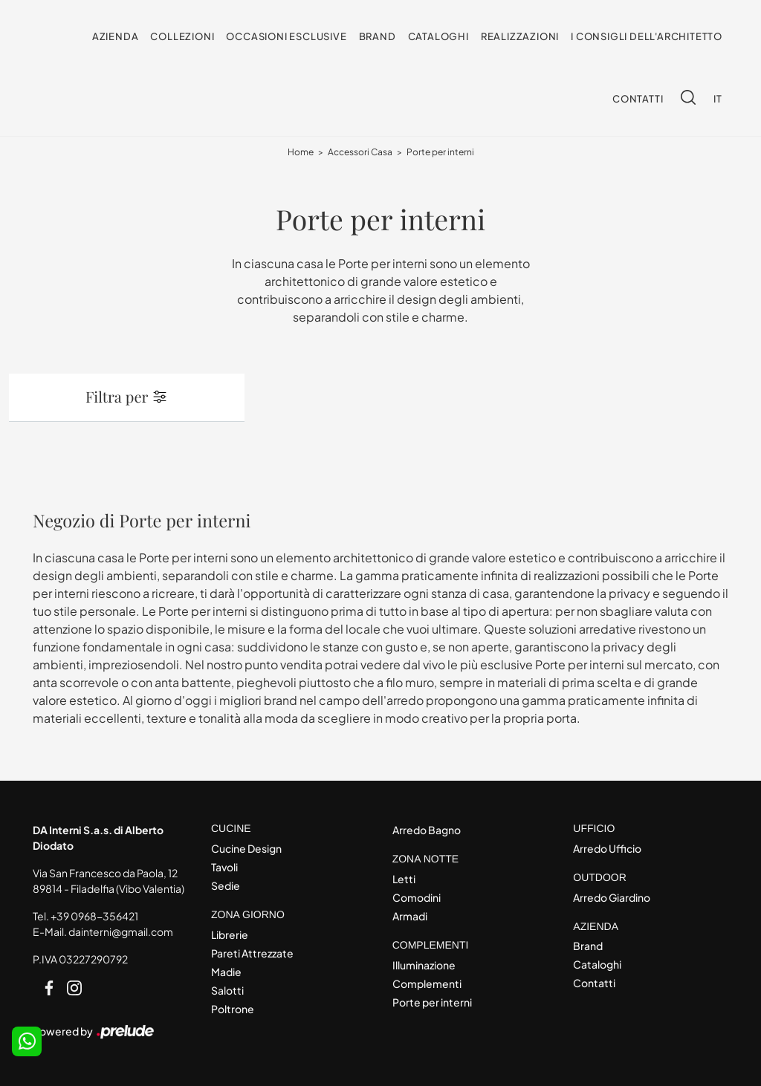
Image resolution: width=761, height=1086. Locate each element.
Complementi (427, 983)
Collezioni (182, 36)
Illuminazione (424, 965)
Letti (403, 878)
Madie (226, 971)
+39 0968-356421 (94, 916)
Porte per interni (440, 151)
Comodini (416, 897)
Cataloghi (438, 36)
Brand (377, 36)
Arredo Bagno (426, 829)
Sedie (225, 885)
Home (301, 151)
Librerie (229, 934)
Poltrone (232, 1008)
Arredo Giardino (611, 897)
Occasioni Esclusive (286, 36)
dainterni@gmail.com (120, 931)
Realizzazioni (520, 36)
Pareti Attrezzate (252, 953)
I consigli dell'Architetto (646, 36)
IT (717, 99)
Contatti (637, 99)
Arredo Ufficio (607, 848)
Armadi (409, 916)
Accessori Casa (360, 151)
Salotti (227, 990)
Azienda (115, 36)
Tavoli (224, 867)
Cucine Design (246, 848)
